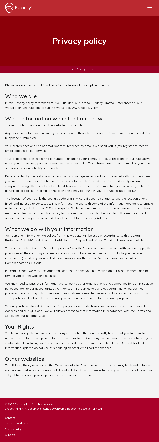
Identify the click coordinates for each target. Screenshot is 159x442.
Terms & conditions (16, 423)
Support (10, 434)
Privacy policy (13, 429)
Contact (10, 417)
